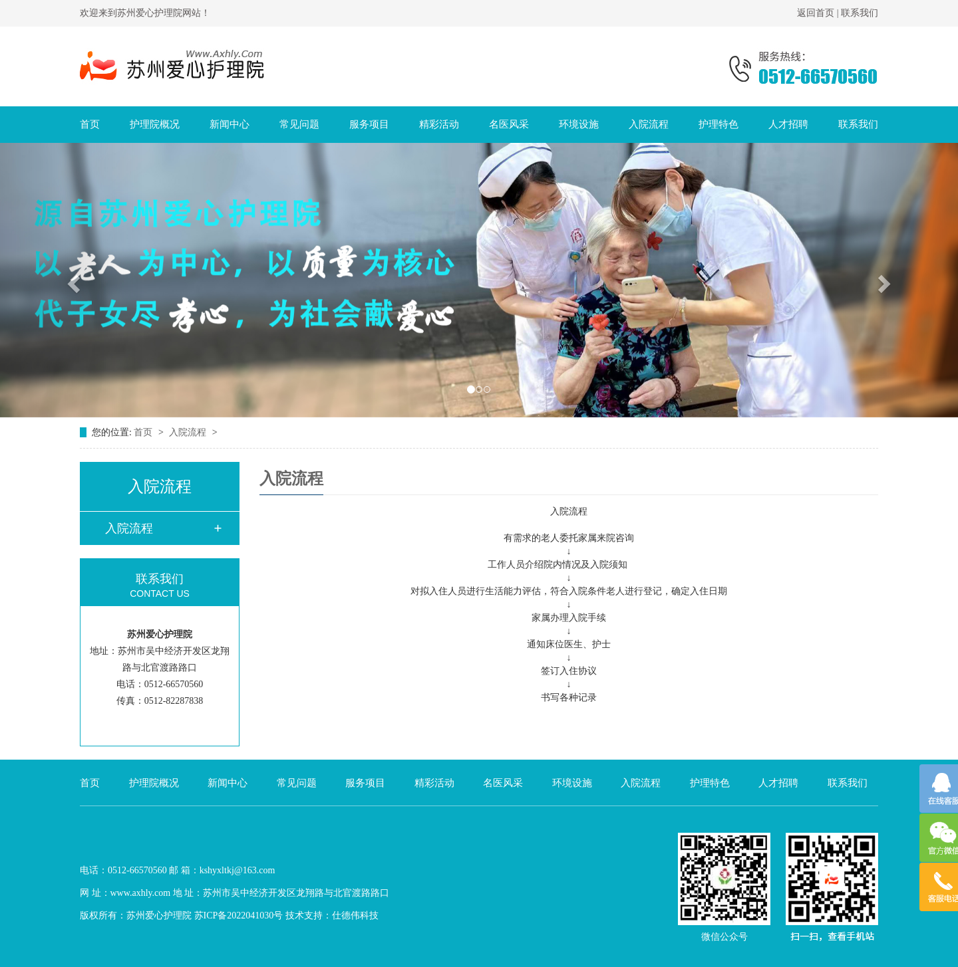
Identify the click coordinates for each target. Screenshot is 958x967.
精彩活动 (439, 124)
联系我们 (859, 13)
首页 (90, 124)
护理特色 (718, 124)
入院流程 (649, 124)
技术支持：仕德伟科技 (332, 915)
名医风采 (509, 124)
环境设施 (579, 124)
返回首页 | (819, 13)
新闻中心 (229, 124)
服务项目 (369, 124)
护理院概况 (155, 124)
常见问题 (299, 124)
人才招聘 (788, 124)
